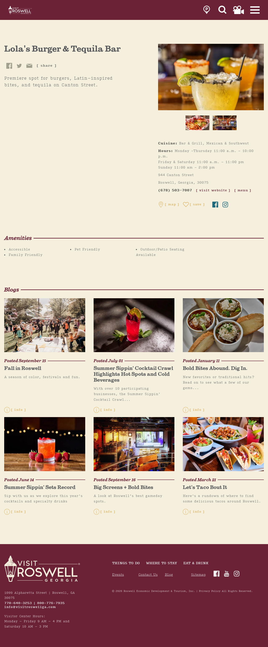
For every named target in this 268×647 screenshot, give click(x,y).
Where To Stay (161, 563)
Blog (169, 575)
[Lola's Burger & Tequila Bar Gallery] (211, 77)
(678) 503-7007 (175, 190)
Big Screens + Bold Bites (123, 487)
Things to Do (126, 563)
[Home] (25, 11)
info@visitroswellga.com (30, 607)
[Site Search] (222, 11)
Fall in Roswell (22, 368)
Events (118, 575)
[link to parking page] (206, 11)
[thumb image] (197, 122)
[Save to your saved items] (194, 204)
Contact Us (148, 575)
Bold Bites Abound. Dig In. (215, 368)
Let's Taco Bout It (205, 487)
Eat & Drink (195, 563)
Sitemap (198, 575)
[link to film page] (238, 11)
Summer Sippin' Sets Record (40, 487)
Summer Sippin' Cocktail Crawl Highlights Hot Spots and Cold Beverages (133, 373)
